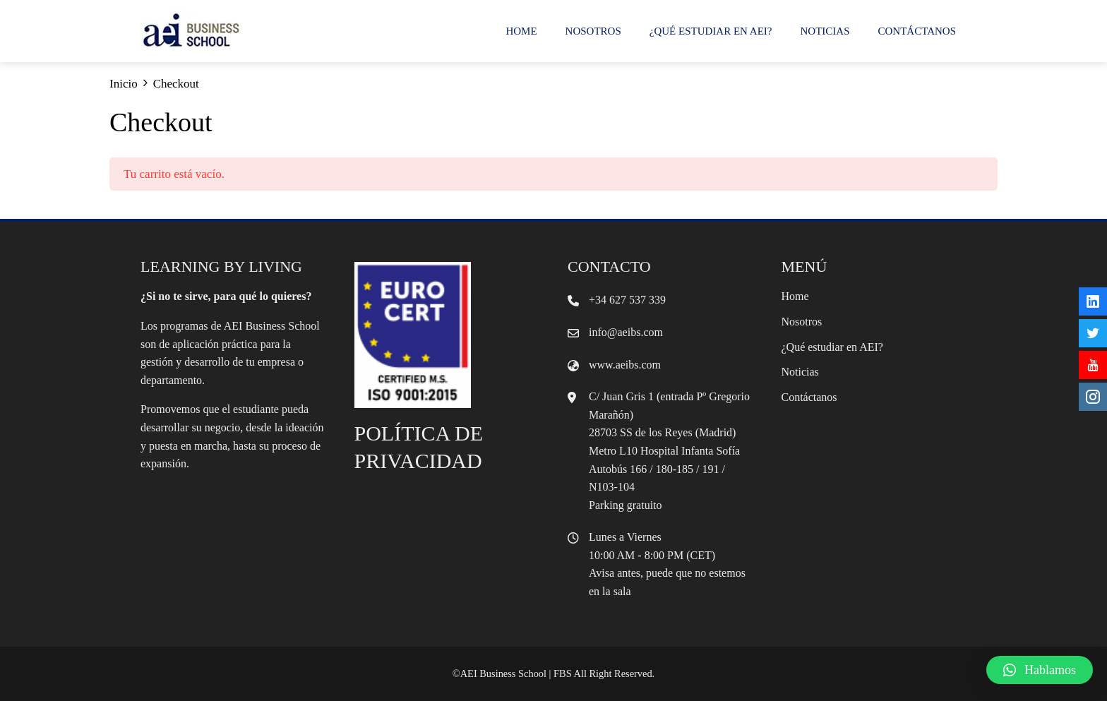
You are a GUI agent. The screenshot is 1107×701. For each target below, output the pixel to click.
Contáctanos (917, 31)
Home (521, 31)
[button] (1039, 670)
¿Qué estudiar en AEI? (711, 31)
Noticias (825, 31)
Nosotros (593, 31)
